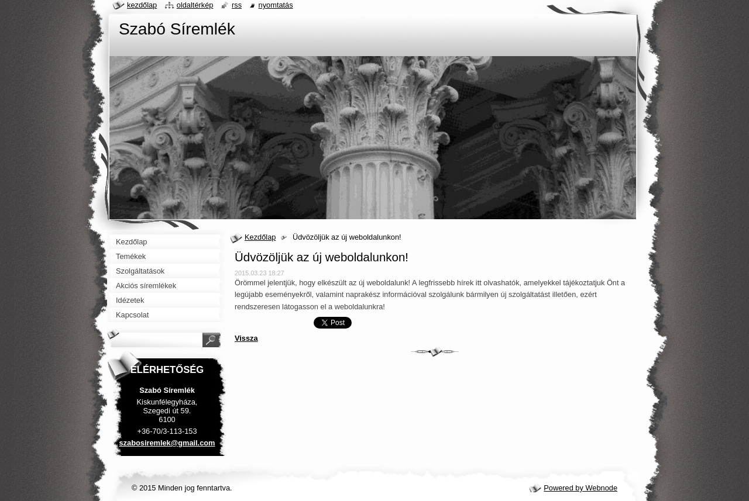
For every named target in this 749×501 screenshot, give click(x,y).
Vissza (246, 338)
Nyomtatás (276, 5)
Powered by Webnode (580, 487)
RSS (237, 5)
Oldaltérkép (195, 5)
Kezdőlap (260, 237)
